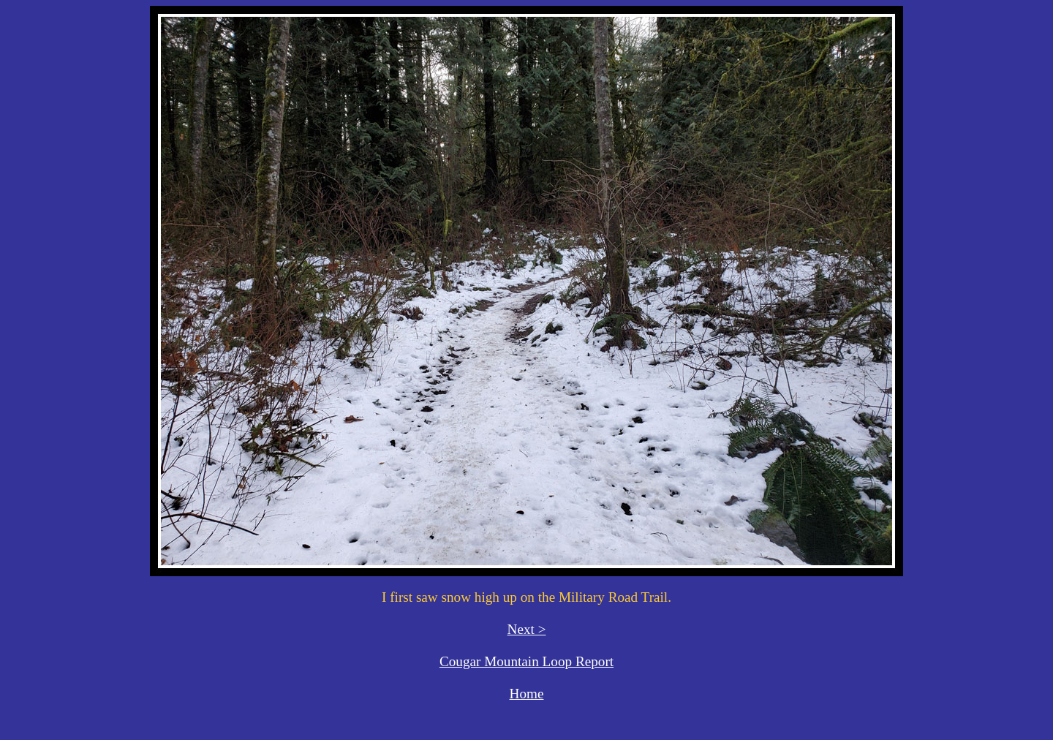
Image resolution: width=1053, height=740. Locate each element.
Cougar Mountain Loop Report (526, 661)
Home (527, 693)
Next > (526, 629)
